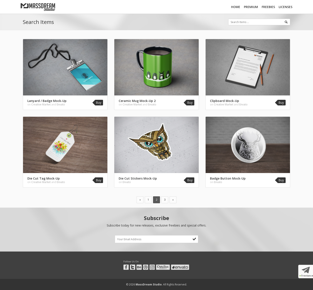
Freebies (268, 7)
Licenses (285, 7)
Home (235, 7)
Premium (251, 7)
